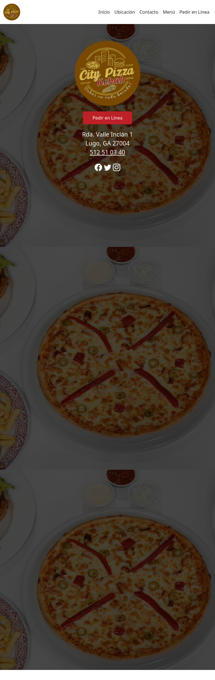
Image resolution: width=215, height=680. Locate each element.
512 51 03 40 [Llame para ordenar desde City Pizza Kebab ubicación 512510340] (107, 152)
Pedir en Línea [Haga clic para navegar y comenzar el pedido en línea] (194, 12)
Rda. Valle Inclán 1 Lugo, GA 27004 (107, 143)
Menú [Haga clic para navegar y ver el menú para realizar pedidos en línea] (169, 12)
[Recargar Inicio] (11, 12)
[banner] (107, 347)
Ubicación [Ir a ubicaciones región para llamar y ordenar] (124, 12)
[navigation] (107, 12)
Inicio (104, 12)
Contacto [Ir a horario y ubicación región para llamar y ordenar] (148, 12)
